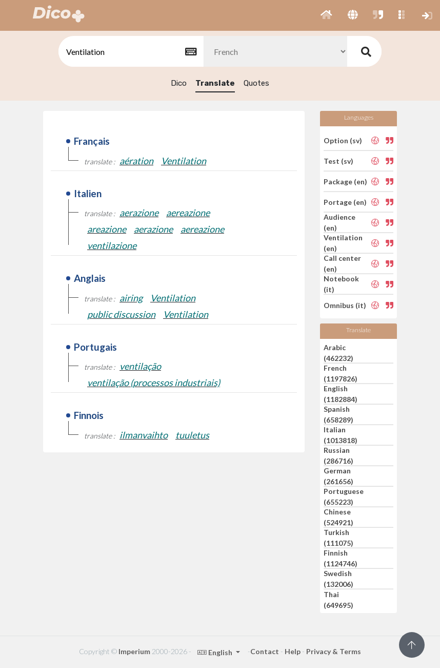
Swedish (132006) (338, 578)
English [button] (215, 652)
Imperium (134, 651)
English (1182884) (340, 394)
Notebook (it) (341, 284)
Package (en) (345, 181)
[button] (326, 15)
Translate (215, 83)
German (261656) (338, 476)
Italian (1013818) (340, 435)
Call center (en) (342, 263)
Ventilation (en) (343, 243)
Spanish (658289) (338, 414)
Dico (179, 83)
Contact (264, 651)
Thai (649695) (338, 599)
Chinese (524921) (338, 517)
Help (293, 651)
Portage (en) (345, 202)
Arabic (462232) (338, 352)
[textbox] (130, 51)
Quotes (256, 83)
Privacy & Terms (333, 651)
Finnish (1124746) (340, 558)
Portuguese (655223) (344, 496)
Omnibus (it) (345, 304)
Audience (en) (339, 222)
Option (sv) (343, 140)
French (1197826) (340, 373)
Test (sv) (338, 161)
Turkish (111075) (338, 537)
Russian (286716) (338, 455)
